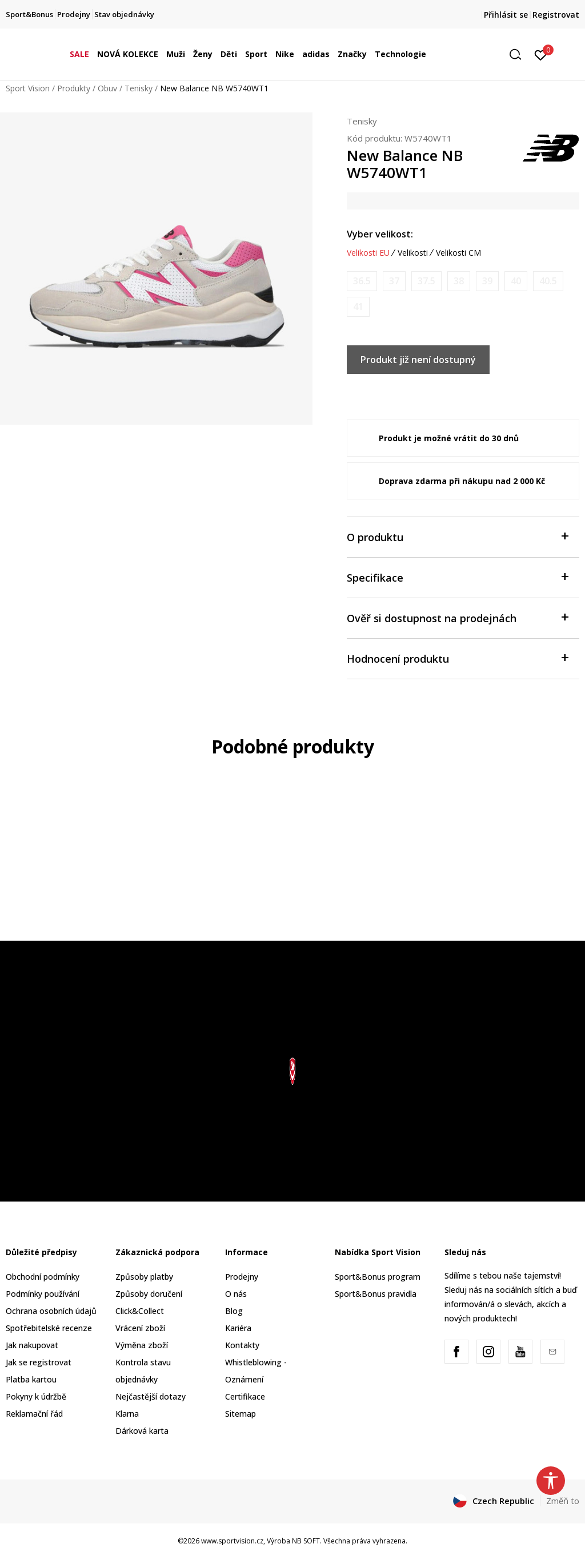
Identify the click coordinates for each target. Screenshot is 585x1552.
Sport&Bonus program (377, 1276)
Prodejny (241, 1276)
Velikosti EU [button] (368, 252)
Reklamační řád (34, 1413)
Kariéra (238, 1328)
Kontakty (242, 1345)
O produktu (457, 536)
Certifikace (245, 1396)
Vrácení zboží (140, 1328)
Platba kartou (31, 1379)
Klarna (127, 1413)
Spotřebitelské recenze (49, 1328)
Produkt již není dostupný (418, 359)
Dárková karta (142, 1430)
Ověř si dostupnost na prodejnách (457, 617)
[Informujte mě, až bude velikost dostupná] (362, 281)
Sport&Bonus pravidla (375, 1293)
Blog (234, 1310)
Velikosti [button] (413, 252)
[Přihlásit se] (541, 54)
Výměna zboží (141, 1345)
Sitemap (240, 1413)
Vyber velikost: (380, 234)
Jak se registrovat (38, 1362)
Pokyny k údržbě (36, 1396)
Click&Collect (139, 1310)
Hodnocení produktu (457, 658)
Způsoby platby (144, 1276)
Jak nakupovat (32, 1345)
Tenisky (139, 88)
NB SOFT (306, 1541)
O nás (236, 1293)
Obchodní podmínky (42, 1276)
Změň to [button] (562, 1500)
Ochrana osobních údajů (51, 1310)
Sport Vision (28, 88)
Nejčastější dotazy (150, 1396)
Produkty (73, 88)
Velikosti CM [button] (458, 252)
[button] (519, 55)
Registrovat (555, 14)
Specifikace (457, 576)
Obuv (107, 88)
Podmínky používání (42, 1293)
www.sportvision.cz (232, 1541)
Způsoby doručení (148, 1293)
